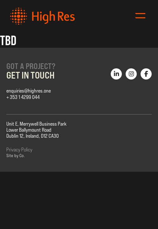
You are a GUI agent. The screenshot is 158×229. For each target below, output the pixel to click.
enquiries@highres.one (28, 91)
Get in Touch (30, 75)
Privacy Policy (19, 150)
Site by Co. (15, 155)
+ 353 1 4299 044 (23, 97)
